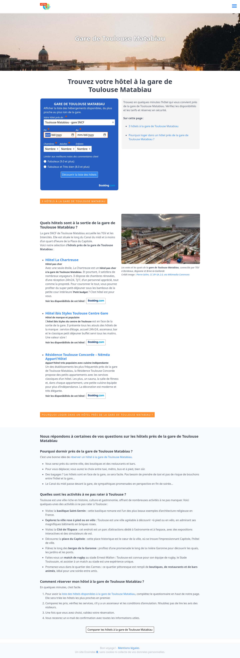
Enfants (80, 143)
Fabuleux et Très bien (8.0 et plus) (67, 167)
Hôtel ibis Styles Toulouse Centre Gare (76, 313)
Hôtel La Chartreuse (61, 260)
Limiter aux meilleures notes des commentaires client (71, 156)
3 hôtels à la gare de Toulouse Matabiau (153, 126)
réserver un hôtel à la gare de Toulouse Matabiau (101, 457)
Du (46, 129)
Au (78, 129)
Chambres (50, 143)
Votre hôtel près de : (55, 116)
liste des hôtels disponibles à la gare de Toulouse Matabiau (98, 594)
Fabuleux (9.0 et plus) (59, 161)
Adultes (65, 143)
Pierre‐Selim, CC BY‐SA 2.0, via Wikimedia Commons (163, 274)
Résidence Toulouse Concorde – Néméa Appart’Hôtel (77, 356)
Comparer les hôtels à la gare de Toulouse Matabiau (120, 629)
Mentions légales (128, 648)
